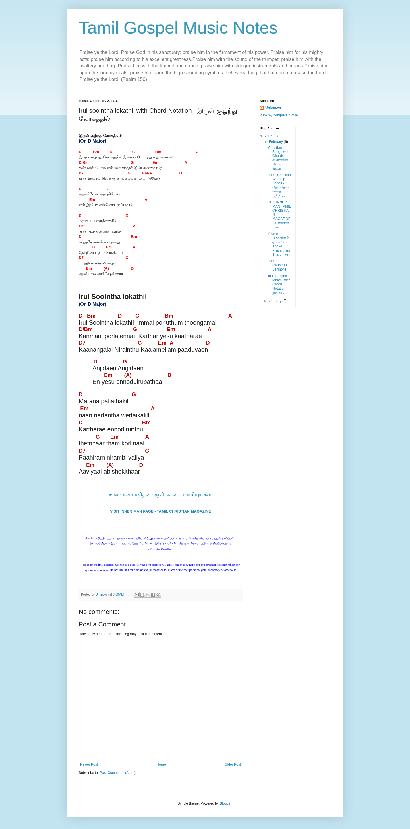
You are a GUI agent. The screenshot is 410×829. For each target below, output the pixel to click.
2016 (269, 136)
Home (161, 764)
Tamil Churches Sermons (277, 265)
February (276, 142)
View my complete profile (279, 115)
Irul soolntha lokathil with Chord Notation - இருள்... (279, 284)
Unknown (273, 108)
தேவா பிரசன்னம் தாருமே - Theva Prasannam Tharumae (279, 244)
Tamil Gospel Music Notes (178, 27)
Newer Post (89, 764)
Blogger (225, 803)
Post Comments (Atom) (118, 773)
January (275, 301)
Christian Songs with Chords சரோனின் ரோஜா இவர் (278, 158)
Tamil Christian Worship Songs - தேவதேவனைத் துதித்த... (279, 185)
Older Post (233, 764)
